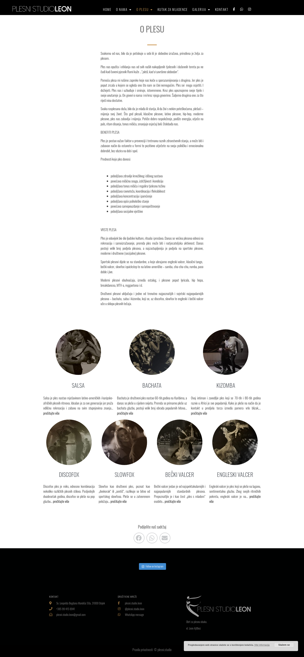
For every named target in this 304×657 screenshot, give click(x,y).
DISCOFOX (69, 474)
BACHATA (151, 385)
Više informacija (261, 645)
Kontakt (221, 9)
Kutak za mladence (173, 9)
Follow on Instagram (152, 566)
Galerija (201, 9)
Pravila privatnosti (142, 649)
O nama (124, 9)
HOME (107, 9)
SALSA (78, 385)
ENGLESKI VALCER (235, 474)
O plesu (144, 9)
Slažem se (284, 645)
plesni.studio (165, 649)
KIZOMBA (225, 385)
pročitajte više (51, 413)
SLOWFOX (124, 474)
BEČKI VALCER (179, 474)
